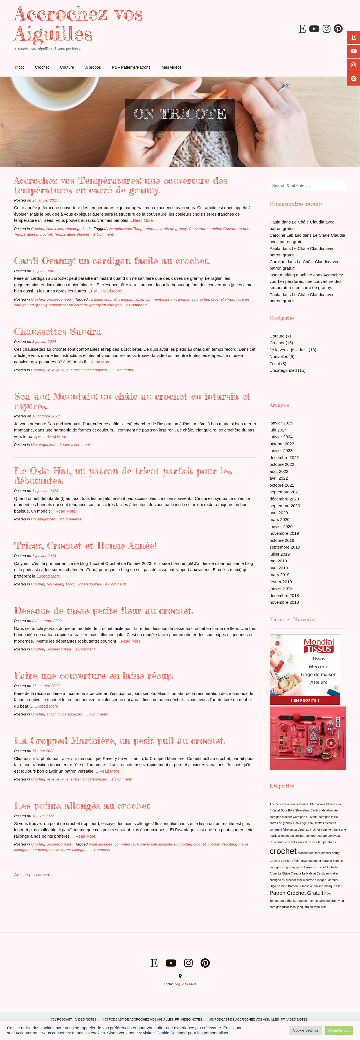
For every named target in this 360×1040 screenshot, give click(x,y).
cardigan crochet (103, 299)
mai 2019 (278, 560)
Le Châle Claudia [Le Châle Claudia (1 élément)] (289, 873)
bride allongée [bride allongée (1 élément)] (328, 810)
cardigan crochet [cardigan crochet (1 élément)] (281, 816)
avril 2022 (279, 478)
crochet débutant (222, 844)
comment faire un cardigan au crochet (177, 299)
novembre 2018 (284, 602)
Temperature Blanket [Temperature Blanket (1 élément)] (283, 900)
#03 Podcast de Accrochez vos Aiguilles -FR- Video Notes (152, 1019)
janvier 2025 (281, 423)
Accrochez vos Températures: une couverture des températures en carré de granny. (120, 185)
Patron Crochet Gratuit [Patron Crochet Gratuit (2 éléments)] (296, 893)
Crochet (42, 67)
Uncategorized (77, 229)
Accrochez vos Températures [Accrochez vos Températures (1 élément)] (289, 804)
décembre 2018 (284, 595)
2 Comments (137, 305)
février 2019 (281, 581)
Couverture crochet (205, 229)
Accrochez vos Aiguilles (78, 23)
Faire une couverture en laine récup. (93, 675)
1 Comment (103, 234)
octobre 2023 (282, 443)
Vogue (179, 984)
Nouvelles (54, 229)
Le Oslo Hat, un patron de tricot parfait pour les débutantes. (123, 475)
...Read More (141, 220)
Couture (67, 67)
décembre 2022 (284, 457)
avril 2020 (279, 512)
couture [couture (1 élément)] (311, 835)
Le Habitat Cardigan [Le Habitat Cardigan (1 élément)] (315, 873)
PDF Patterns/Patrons (131, 67)
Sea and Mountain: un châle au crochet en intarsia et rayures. (132, 400)
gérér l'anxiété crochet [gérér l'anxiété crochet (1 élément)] (311, 867)
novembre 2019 (284, 533)
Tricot (19, 67)
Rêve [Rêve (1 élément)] (327, 893)
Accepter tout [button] (339, 1030)
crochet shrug (222, 299)
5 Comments (122, 370)
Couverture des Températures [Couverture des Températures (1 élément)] (316, 842)
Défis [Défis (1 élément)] (295, 860)
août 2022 (279, 471)
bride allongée (100, 844)
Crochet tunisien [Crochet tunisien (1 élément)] (280, 860)
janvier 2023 (281, 450)
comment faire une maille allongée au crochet (153, 844)
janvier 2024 (281, 436)
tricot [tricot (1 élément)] (285, 907)
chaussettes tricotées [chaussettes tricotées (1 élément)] (322, 823)
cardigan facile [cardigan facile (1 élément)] (328, 816)
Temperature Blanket (71, 234)
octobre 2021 (282, 485)
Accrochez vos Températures (131, 229)
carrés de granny (172, 229)
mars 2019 (280, 574)
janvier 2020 (281, 526)
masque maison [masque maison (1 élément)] (312, 886)
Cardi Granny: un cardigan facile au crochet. (112, 260)
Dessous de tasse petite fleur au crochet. (103, 610)
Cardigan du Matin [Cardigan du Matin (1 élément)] (305, 816)
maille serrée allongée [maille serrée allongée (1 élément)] (311, 880)
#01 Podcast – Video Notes (73, 1019)
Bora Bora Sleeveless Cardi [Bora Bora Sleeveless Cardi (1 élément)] (299, 810)
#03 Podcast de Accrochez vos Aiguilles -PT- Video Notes (258, 1019)
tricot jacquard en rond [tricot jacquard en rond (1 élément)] (305, 907)
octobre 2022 (282, 464)
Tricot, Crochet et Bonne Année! (85, 545)
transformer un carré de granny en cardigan (85, 305)
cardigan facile (131, 299)
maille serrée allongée (67, 850)
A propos (93, 67)
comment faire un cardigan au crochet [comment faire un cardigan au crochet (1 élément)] (295, 829)
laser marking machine (291, 274)
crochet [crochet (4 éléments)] (283, 851)
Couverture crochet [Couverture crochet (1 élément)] (282, 842)
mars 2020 (280, 519)
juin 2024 (278, 430)
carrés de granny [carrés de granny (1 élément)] (281, 823)
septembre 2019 (285, 547)
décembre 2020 (284, 498)
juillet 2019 (280, 554)
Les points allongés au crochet (82, 805)
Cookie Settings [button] (305, 1030)
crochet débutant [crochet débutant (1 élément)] (309, 853)
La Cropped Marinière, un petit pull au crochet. (119, 740)
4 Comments (116, 584)
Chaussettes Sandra (58, 331)
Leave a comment (75, 444)
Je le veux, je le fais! (63, 370)
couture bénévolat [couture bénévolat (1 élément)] (329, 835)
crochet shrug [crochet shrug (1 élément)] (330, 853)
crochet (45, 234)
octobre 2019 (282, 540)
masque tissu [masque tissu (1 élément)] (333, 886)
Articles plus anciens (33, 874)
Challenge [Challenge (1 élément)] (300, 823)
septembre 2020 (285, 505)
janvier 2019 (281, 588)
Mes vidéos (172, 67)
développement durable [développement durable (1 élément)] (316, 860)
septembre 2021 (285, 491)
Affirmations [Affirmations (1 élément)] (317, 804)
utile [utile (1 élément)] (324, 907)
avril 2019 (279, 567)
